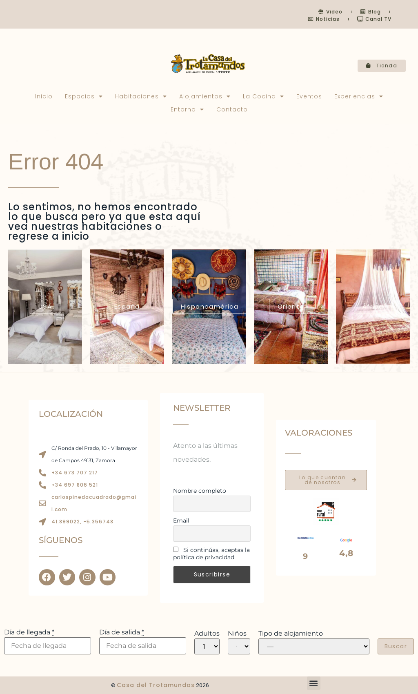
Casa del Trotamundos (156, 685)
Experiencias (358, 96)
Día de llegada (29, 632)
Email (181, 520)
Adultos (207, 633)
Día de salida (121, 632)
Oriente (291, 306)
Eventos (309, 96)
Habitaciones (141, 96)
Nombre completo (199, 490)
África (372, 306)
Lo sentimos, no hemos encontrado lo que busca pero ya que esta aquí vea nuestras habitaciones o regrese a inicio (104, 221)
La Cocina (263, 96)
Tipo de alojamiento (290, 633)
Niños (237, 633)
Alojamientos (205, 96)
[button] (313, 683)
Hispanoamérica (210, 306)
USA (45, 306)
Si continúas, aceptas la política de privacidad (211, 553)
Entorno (187, 109)
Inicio (44, 96)
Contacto (232, 109)
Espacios (84, 96)
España (127, 306)
